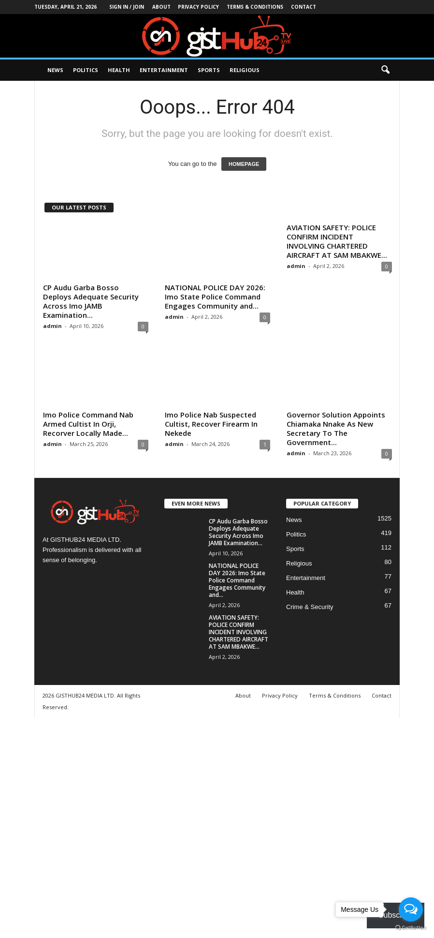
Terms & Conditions (255, 6)
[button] (385, 70)
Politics (85, 70)
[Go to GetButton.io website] (410, 928)
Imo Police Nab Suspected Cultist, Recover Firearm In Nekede (211, 424)
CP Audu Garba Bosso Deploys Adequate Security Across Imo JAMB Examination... (91, 301)
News (55, 70)
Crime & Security (309, 606)
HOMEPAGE (244, 164)
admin (52, 325)
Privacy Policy (198, 6)
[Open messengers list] (411, 909)
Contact (303, 6)
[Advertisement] (217, 826)
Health (119, 70)
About (161, 6)
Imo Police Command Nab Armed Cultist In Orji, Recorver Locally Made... (88, 424)
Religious (245, 70)
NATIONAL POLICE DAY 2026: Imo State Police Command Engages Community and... (215, 297)
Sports (209, 70)
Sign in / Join (126, 6)
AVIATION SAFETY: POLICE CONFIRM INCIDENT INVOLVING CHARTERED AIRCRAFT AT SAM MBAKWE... (337, 241)
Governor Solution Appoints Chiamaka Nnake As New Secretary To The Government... (336, 428)
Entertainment (164, 70)
